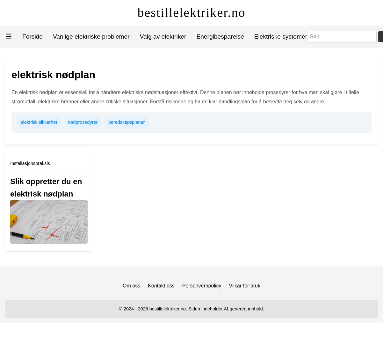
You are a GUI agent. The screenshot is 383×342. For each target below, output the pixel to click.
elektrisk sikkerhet (39, 122)
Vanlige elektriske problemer (91, 36)
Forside (32, 36)
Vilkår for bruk (244, 285)
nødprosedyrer (83, 122)
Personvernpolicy (201, 285)
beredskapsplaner (126, 122)
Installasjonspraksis (30, 163)
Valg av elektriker (163, 36)
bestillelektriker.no (192, 12)
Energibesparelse (220, 36)
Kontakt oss (161, 285)
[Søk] (342, 36)
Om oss (131, 285)
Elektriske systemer (280, 36)
